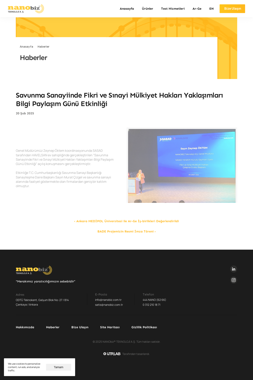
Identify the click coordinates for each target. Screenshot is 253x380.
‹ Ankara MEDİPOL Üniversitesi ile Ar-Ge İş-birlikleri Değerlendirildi (126, 221)
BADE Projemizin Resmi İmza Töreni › (126, 231)
